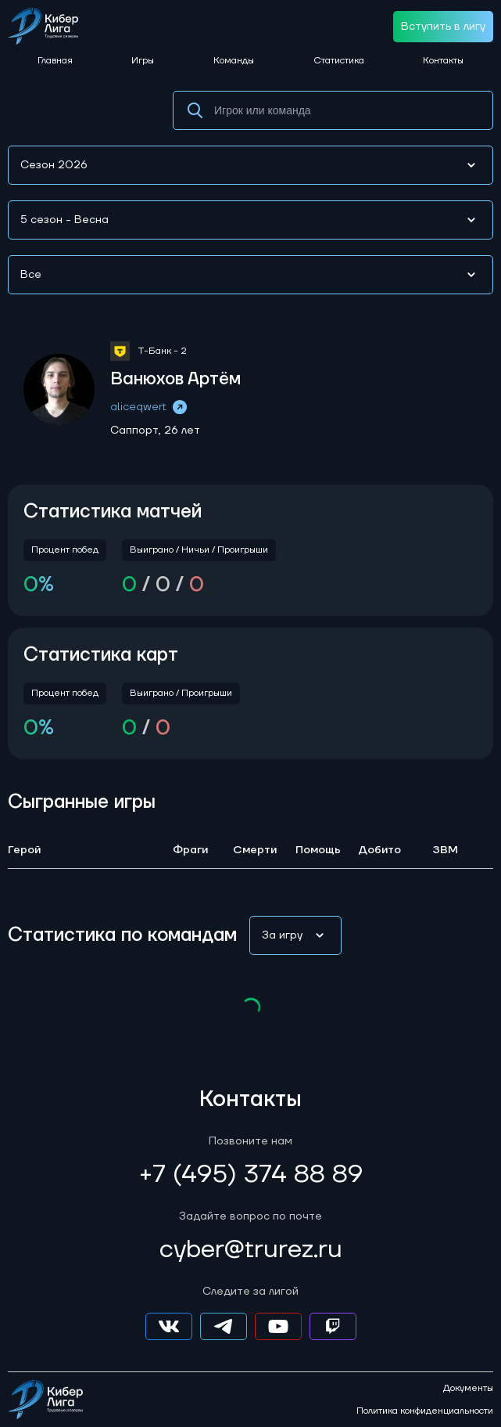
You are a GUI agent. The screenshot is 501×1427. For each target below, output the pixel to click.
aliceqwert (149, 407)
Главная (55, 61)
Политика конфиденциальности (424, 1411)
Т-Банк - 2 (162, 351)
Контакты (443, 61)
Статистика (338, 61)
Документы (468, 1388)
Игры (142, 61)
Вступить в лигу (443, 27)
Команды (233, 61)
